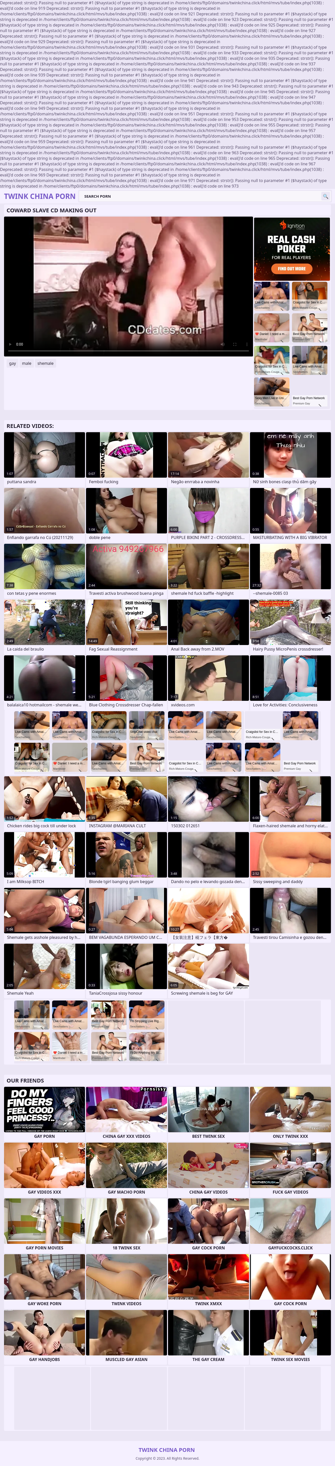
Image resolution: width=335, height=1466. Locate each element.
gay (12, 363)
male (26, 363)
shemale (45, 363)
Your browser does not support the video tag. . (128, 286)
